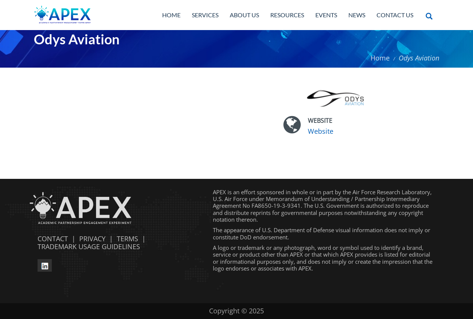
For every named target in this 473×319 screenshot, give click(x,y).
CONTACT (51, 238)
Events (326, 14)
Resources (287, 14)
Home (171, 14)
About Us (244, 14)
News (356, 14)
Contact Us (395, 14)
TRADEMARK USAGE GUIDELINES (87, 246)
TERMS (127, 238)
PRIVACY (92, 238)
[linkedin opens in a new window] (45, 264)
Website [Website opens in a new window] (320, 131)
